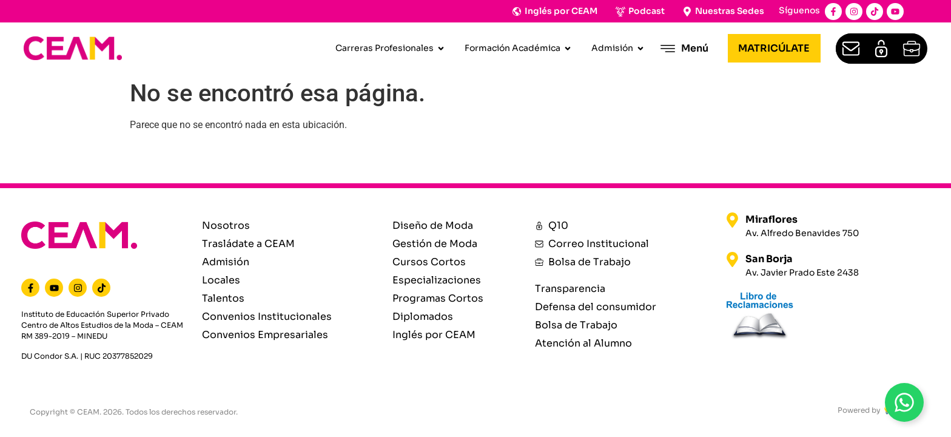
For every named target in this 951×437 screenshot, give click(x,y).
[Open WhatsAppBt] (904, 402)
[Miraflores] (732, 220)
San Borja (769, 258)
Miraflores (771, 219)
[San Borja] (732, 259)
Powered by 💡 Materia (879, 410)
